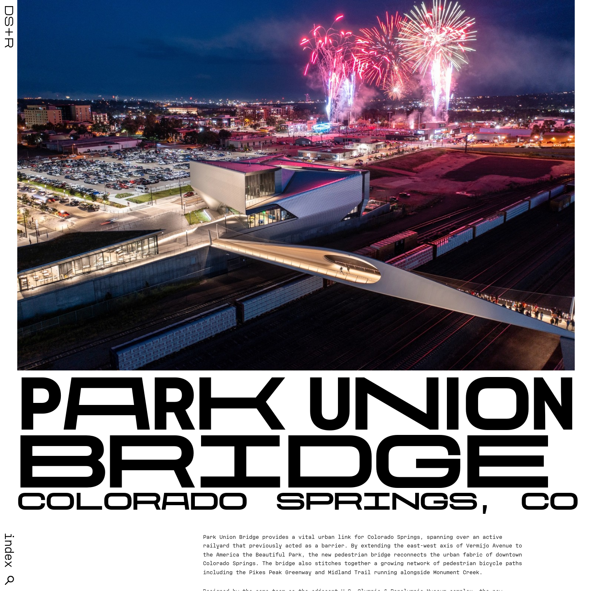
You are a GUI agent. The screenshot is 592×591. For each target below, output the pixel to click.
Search (10, 580)
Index (9, 550)
